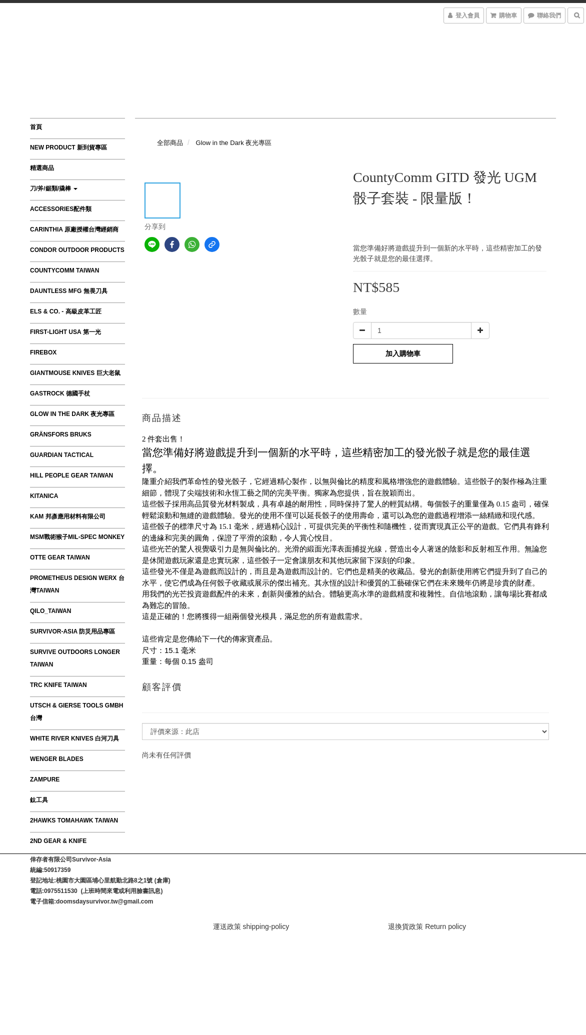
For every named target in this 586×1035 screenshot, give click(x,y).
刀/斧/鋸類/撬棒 (54, 188)
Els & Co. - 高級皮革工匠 (66, 311)
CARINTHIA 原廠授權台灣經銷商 (74, 229)
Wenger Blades (57, 759)
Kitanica (44, 496)
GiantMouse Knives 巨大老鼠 (75, 373)
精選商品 (42, 168)
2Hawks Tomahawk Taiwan (74, 820)
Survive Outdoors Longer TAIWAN (75, 658)
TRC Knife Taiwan (58, 685)
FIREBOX (43, 352)
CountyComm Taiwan (64, 270)
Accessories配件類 (61, 209)
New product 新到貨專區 (68, 147)
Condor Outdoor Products (77, 250)
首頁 (36, 127)
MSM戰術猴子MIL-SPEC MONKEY (77, 537)
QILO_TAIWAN (50, 611)
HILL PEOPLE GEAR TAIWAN (71, 475)
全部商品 (170, 142)
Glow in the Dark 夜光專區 (72, 414)
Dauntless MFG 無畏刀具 (69, 291)
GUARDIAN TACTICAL (62, 455)
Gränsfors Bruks (61, 434)
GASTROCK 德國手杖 (60, 393)
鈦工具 (39, 800)
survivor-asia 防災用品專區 (72, 631)
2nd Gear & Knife (58, 841)
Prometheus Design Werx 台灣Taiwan (77, 584)
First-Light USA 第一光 (65, 332)
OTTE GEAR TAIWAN (60, 557)
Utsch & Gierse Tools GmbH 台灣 (76, 712)
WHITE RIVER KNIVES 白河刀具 (74, 738)
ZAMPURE (45, 779)
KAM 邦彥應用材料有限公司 (68, 516)
